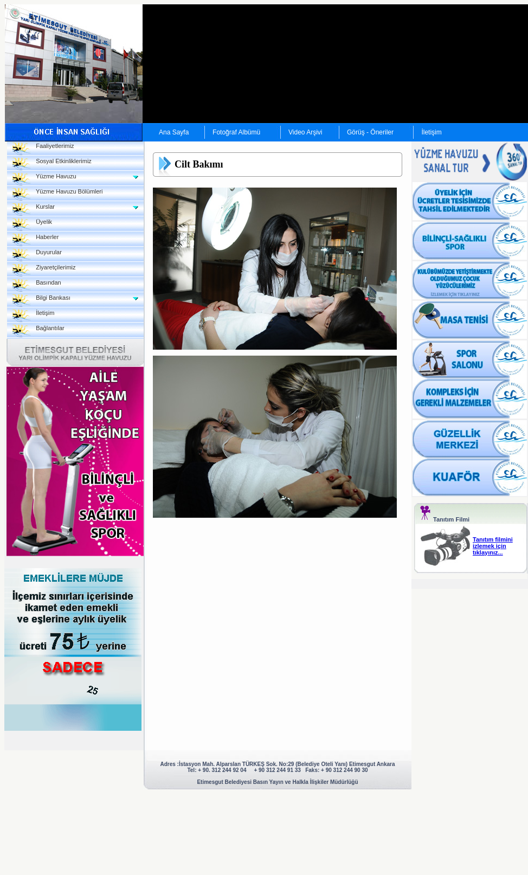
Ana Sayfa (174, 132)
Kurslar (33, 209)
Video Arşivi (305, 132)
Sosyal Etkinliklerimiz (52, 164)
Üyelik (32, 224)
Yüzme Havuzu (44, 179)
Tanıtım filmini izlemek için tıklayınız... (493, 546)
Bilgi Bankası (41, 300)
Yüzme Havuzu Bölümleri (57, 194)
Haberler (35, 240)
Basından (36, 285)
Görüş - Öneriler (370, 132)
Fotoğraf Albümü (236, 132)
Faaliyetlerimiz (43, 149)
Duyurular (37, 255)
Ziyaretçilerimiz (44, 270)
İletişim (431, 132)
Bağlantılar (38, 331)
